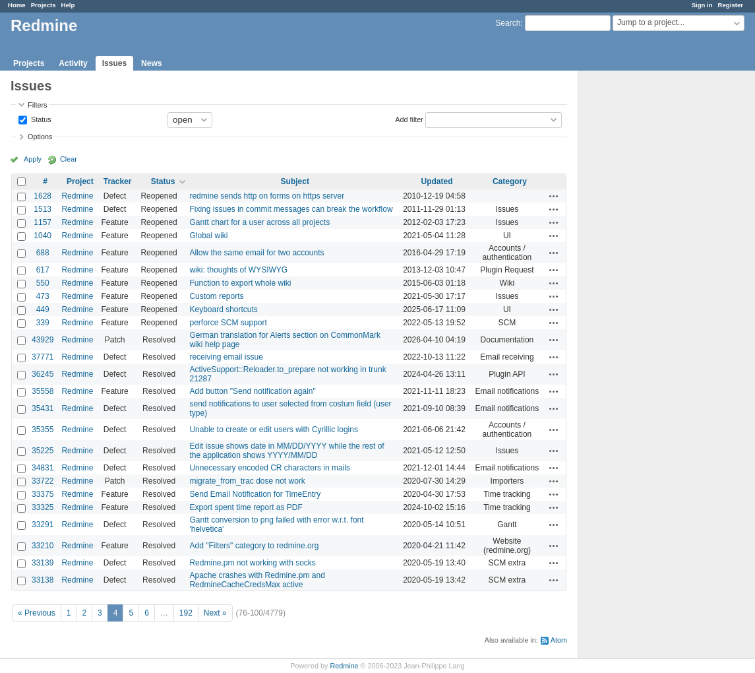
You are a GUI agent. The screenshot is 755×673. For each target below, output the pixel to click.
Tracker (118, 181)
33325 (42, 507)
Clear (68, 159)
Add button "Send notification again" (252, 391)
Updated (437, 181)
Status (40, 119)
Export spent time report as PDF (245, 507)
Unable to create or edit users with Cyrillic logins (273, 429)
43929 (42, 339)
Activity (73, 63)
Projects (43, 5)
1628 (42, 196)
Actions (554, 196)
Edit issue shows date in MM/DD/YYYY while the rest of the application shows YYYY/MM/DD (286, 450)
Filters (37, 105)
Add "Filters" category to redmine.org (253, 545)
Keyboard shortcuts (223, 309)
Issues (114, 63)
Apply (33, 159)
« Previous (36, 613)
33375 (42, 494)
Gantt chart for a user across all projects (259, 222)
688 (42, 252)
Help (68, 5)
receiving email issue (225, 357)
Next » (215, 613)
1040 (42, 235)
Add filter (409, 119)
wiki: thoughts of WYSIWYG (238, 269)
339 (42, 322)
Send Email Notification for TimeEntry (254, 494)
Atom (559, 640)
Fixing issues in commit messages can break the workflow (290, 209)
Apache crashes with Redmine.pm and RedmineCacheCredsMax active (256, 580)
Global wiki (208, 235)
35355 (42, 429)
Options (40, 137)
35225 (42, 450)
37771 (42, 357)
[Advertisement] (644, 278)
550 (42, 283)
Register (730, 5)
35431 (42, 408)
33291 (42, 524)
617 (42, 269)
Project (80, 181)
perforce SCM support (227, 322)
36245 (42, 374)
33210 (42, 545)
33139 (42, 562)
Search (507, 23)
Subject (295, 181)
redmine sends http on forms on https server (266, 196)
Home (17, 5)
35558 (42, 391)
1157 (42, 222)
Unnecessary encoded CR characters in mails (269, 467)
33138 (42, 580)
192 (186, 613)
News (151, 63)
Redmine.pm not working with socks (252, 562)
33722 (42, 481)
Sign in (702, 5)
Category (510, 181)
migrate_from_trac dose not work (247, 481)
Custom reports (216, 296)
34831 (42, 467)
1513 (42, 209)
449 (42, 309)
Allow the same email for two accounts (256, 252)
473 (42, 296)
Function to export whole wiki (240, 283)
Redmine (77, 196)
